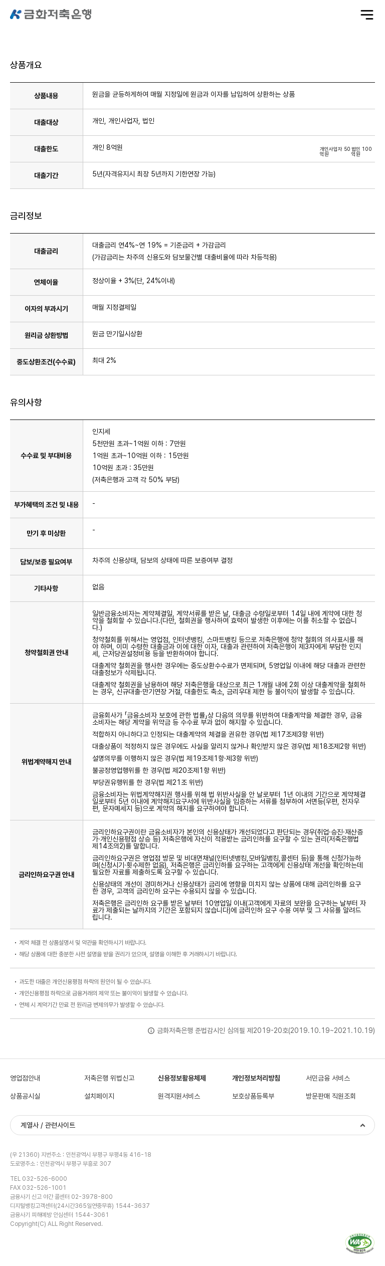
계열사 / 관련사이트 (48, 1125)
